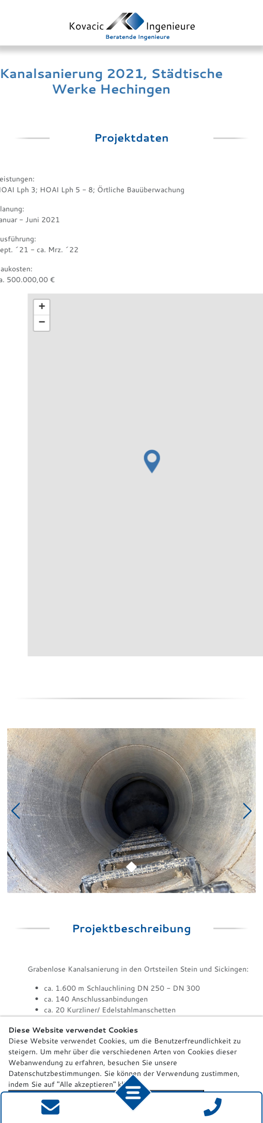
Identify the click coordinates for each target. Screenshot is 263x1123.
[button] (175, 341)
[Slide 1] (131, 856)
